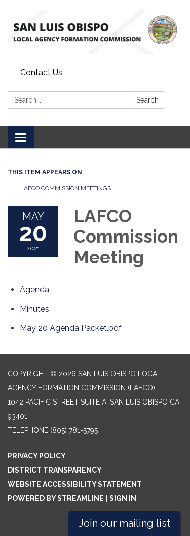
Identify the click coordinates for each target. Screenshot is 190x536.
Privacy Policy (37, 456)
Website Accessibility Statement (75, 484)
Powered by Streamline (56, 498)
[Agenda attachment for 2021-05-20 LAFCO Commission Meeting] (34, 289)
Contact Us (41, 72)
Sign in (122, 498)
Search (147, 100)
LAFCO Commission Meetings (65, 188)
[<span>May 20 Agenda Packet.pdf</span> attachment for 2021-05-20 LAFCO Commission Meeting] (71, 328)
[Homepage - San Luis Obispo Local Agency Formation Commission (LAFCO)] (95, 32)
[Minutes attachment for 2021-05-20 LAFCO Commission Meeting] (34, 309)
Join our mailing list (124, 523)
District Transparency (55, 470)
